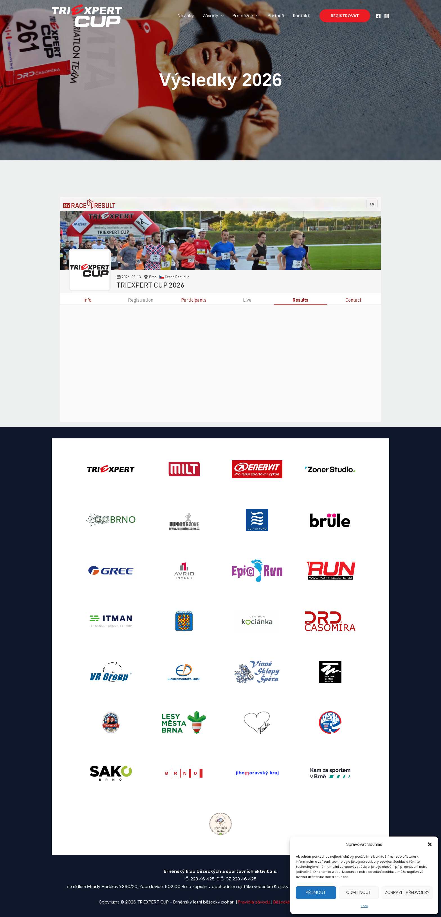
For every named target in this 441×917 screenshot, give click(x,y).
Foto (364, 906)
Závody (213, 16)
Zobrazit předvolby (407, 892)
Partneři (276, 16)
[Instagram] (386, 16)
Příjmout (316, 892)
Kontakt (301, 16)
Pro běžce (246, 16)
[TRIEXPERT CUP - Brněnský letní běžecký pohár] (87, 15)
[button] (430, 844)
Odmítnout (358, 892)
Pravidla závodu (254, 902)
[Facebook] (378, 16)
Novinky (186, 16)
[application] (221, 16)
